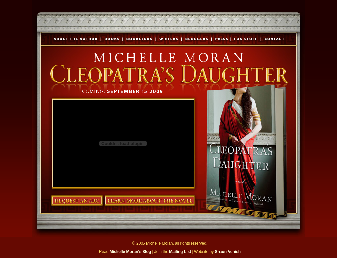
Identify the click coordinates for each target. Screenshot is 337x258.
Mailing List (180, 251)
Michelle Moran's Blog (130, 251)
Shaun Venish (228, 251)
